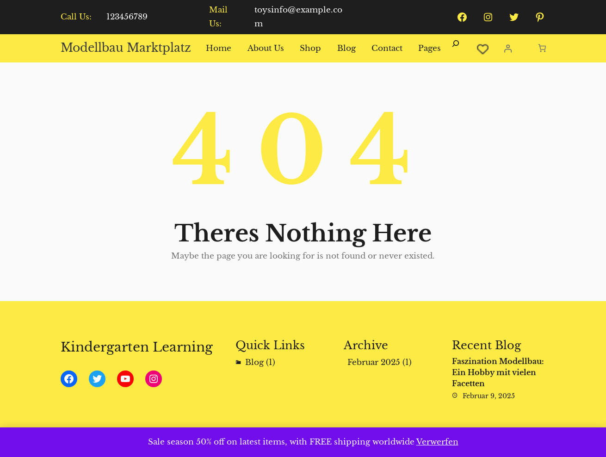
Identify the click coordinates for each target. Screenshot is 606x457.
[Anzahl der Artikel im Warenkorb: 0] (542, 48)
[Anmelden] (508, 48)
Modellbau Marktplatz (126, 48)
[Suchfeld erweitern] (456, 48)
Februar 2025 (373, 362)
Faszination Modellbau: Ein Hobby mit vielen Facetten (498, 372)
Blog (254, 362)
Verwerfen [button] (437, 442)
